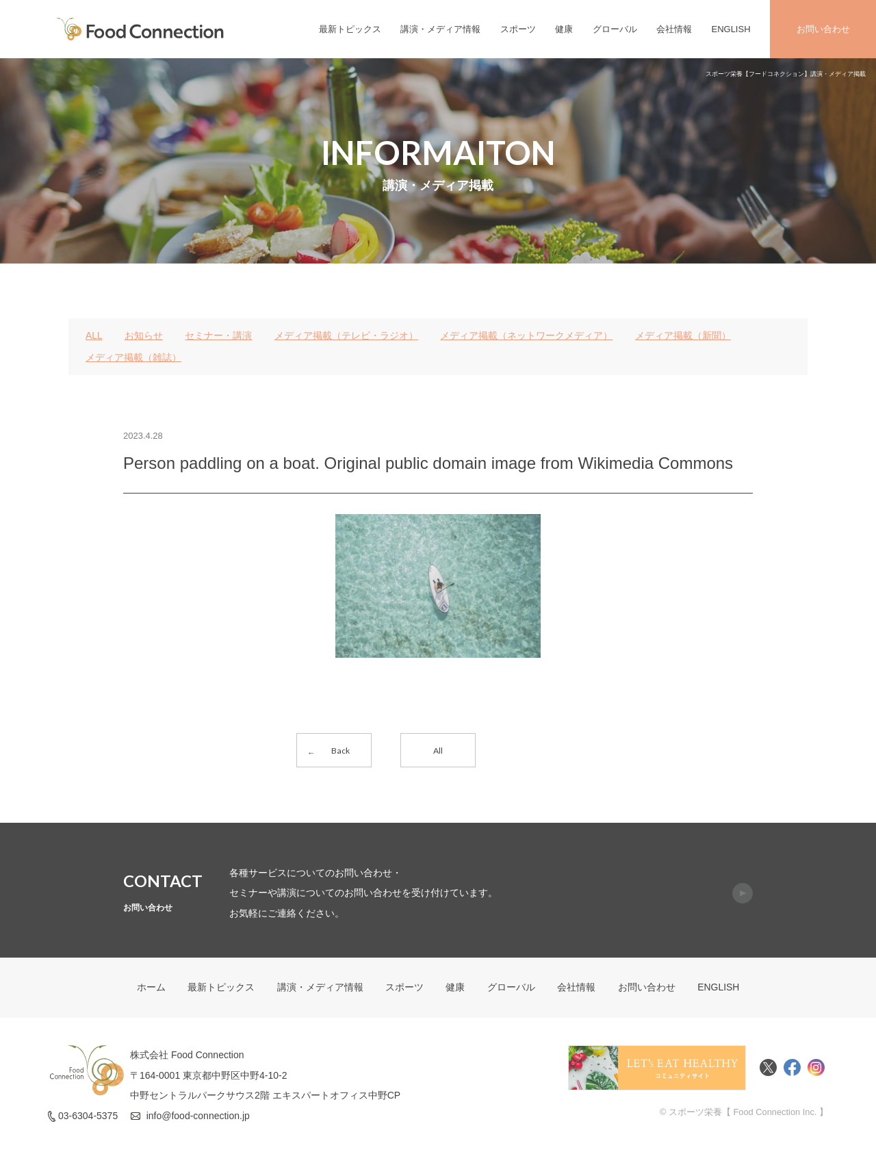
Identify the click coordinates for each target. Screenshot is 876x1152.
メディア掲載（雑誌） (133, 357)
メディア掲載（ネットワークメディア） (527, 335)
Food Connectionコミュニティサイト (657, 1069)
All (438, 750)
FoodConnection (140, 29)
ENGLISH (730, 29)
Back (340, 750)
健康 (564, 29)
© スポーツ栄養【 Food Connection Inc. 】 (743, 1113)
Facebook (792, 1069)
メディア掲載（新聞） (683, 335)
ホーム (150, 989)
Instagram (816, 1069)
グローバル (615, 29)
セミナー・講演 (219, 335)
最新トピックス (350, 29)
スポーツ (518, 29)
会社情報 (674, 29)
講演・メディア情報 (440, 29)
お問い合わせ (823, 29)
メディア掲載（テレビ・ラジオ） (346, 335)
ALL (94, 335)
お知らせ (144, 335)
